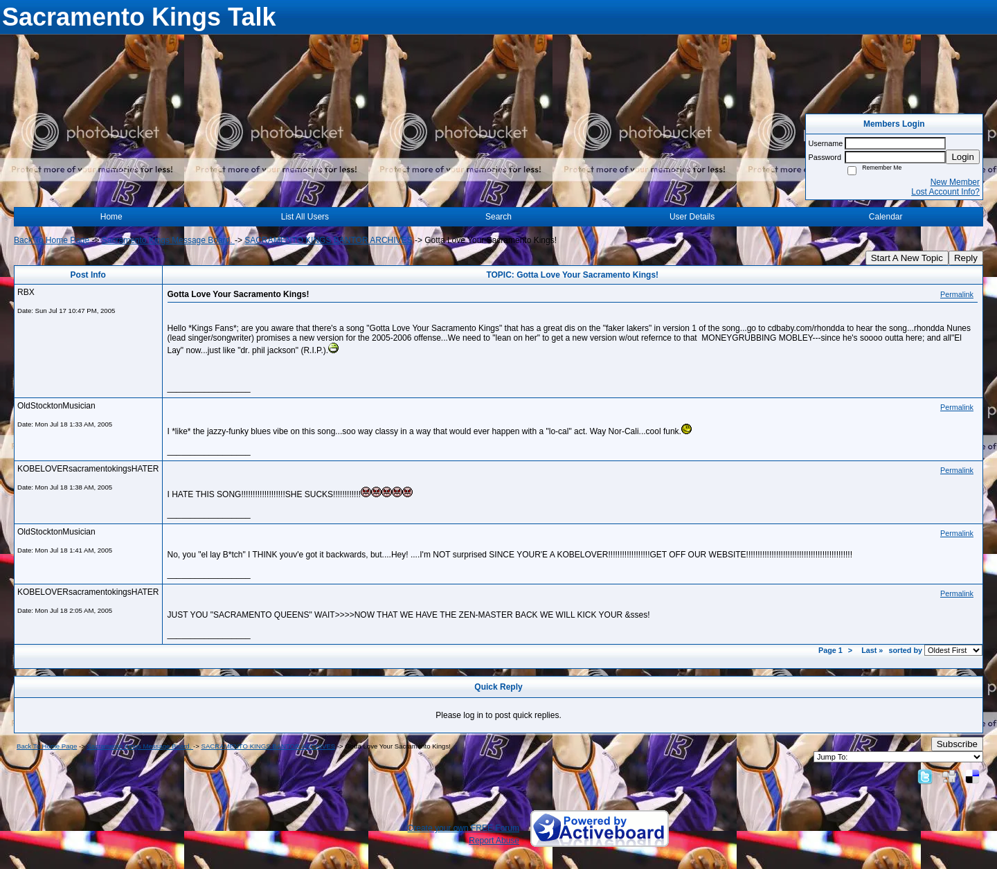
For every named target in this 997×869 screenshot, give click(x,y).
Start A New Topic (907, 258)
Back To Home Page (51, 240)
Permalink (956, 294)
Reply (966, 258)
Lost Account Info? (945, 192)
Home (111, 217)
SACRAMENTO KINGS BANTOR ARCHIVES (328, 240)
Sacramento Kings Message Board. (168, 240)
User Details (692, 217)
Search (498, 217)
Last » (872, 650)
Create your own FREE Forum (463, 828)
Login (962, 157)
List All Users (305, 217)
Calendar (886, 217)
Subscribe (957, 744)
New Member (955, 182)
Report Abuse (494, 840)
